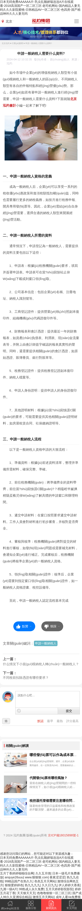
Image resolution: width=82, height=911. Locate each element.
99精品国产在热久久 (19, 881)
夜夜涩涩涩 (57, 877)
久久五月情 (43, 873)
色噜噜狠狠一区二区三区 (54, 893)
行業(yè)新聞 (17, 43)
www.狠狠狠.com (36, 877)
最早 (50, 721)
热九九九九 (32, 885)
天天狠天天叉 (26, 893)
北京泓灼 (6, 43)
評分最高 (72, 721)
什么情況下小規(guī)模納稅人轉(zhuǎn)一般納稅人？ (41, 664)
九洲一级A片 (8, 889)
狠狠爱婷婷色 (14, 885)
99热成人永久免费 (31, 889)
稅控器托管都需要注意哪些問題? (53, 800)
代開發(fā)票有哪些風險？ (48, 778)
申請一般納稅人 (45, 643)
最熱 (60, 721)
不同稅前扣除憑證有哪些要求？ (26, 677)
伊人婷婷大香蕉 (69, 885)
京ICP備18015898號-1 (63, 835)
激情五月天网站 (43, 897)
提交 (69, 711)
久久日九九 (49, 885)
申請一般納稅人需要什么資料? (38, 43)
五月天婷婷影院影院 (59, 889)
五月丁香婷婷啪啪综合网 (17, 873)
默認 (40, 721)
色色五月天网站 (45, 881)
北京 (9, 21)
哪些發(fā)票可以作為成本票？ (53, 755)
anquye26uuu (14, 877)
